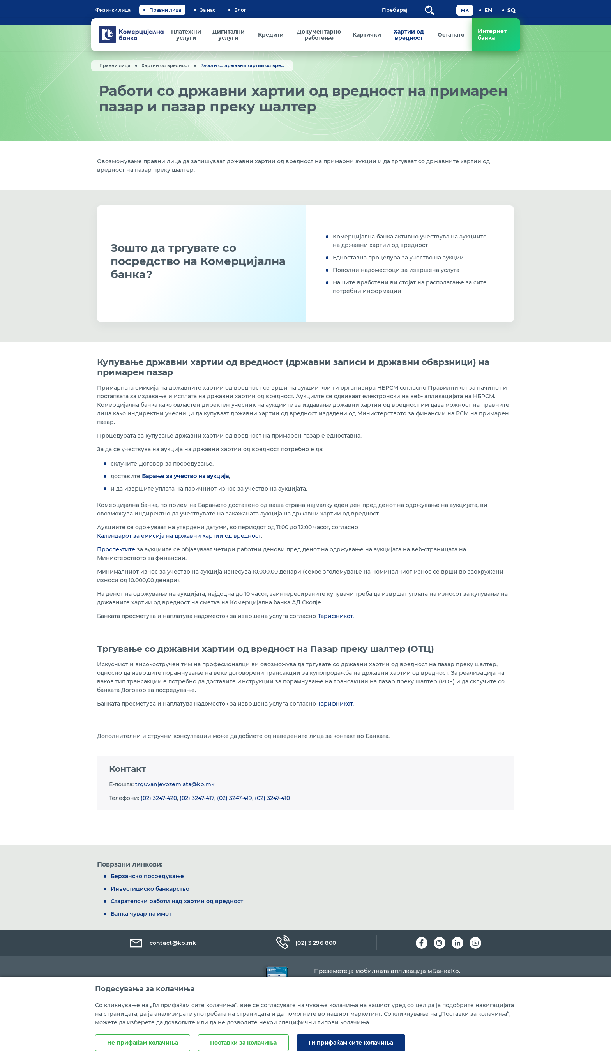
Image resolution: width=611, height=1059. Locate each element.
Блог (240, 10)
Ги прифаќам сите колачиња (351, 1042)
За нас (207, 10)
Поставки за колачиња (243, 1042)
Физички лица (113, 10)
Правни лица (165, 10)
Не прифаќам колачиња (142, 1042)
